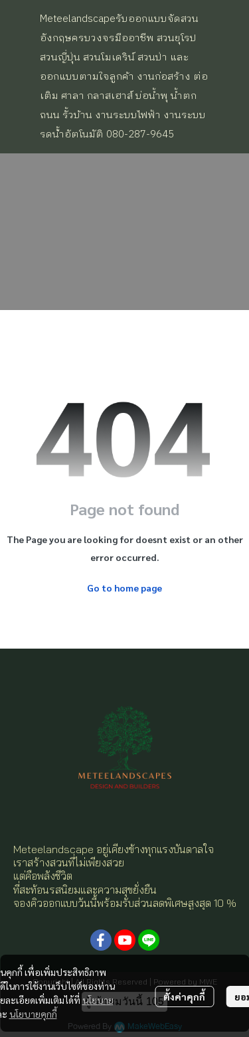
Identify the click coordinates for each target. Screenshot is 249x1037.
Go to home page (124, 588)
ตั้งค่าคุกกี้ (184, 996)
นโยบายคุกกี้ (33, 1014)
